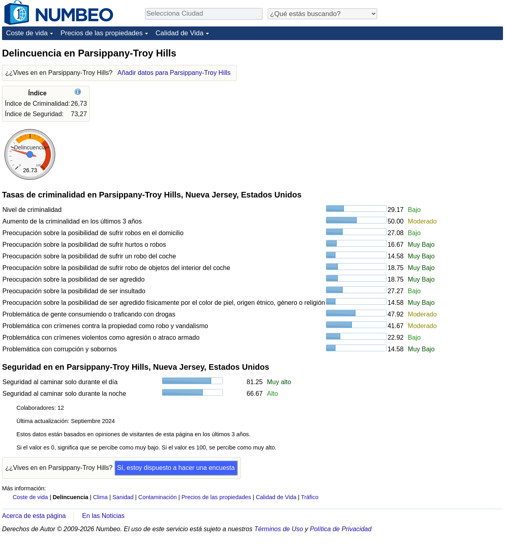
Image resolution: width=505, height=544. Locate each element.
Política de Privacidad (341, 529)
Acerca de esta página (34, 515)
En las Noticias (103, 515)
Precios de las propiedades (102, 33)
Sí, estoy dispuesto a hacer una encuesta (176, 467)
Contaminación (157, 497)
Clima (100, 497)
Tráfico (309, 497)
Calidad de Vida (180, 33)
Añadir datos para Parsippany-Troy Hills (173, 72)
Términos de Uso (278, 529)
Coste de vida (27, 33)
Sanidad (122, 497)
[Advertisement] (443, 97)
